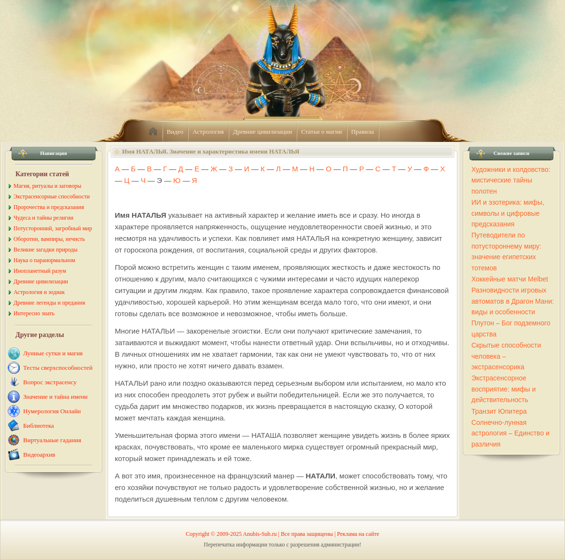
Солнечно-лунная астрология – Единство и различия (510, 433)
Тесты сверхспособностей (58, 367)
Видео (175, 131)
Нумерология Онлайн (52, 411)
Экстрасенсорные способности (52, 196)
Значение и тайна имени (55, 396)
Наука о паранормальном (44, 260)
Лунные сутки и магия (53, 353)
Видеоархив (39, 454)
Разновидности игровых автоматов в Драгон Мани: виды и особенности (512, 301)
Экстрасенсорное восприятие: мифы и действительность (503, 389)
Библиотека (38, 425)
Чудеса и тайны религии (43, 217)
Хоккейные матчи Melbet (509, 279)
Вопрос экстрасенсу (50, 382)
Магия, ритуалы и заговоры (47, 185)
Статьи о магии (321, 131)
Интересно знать (34, 313)
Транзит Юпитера (499, 411)
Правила (362, 131)
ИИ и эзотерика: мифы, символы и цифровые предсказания (507, 213)
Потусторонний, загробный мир (53, 228)
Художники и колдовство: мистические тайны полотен (510, 180)
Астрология (208, 131)
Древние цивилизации (262, 131)
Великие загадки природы (46, 249)
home (153, 132)
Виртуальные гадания (52, 440)
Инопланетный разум (40, 270)
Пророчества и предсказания (49, 207)
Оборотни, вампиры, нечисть (49, 239)
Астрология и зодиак (39, 292)
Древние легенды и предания (49, 302)
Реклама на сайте (358, 534)
